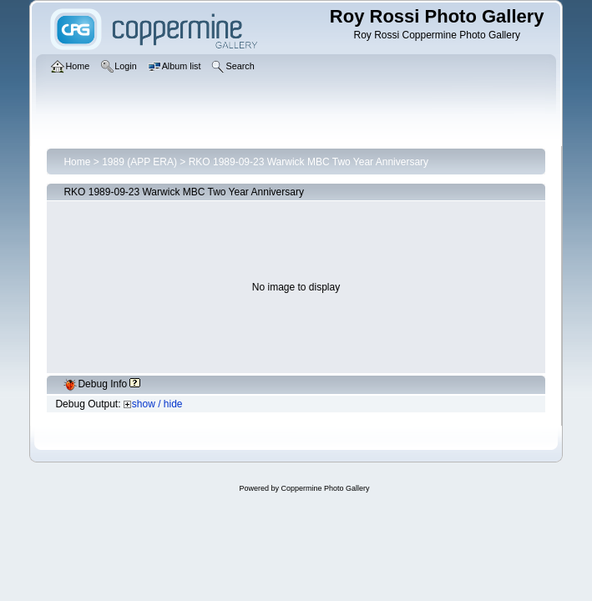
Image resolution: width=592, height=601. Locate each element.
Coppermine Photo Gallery (325, 488)
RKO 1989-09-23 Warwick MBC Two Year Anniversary (308, 162)
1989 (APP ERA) (139, 162)
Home (76, 162)
